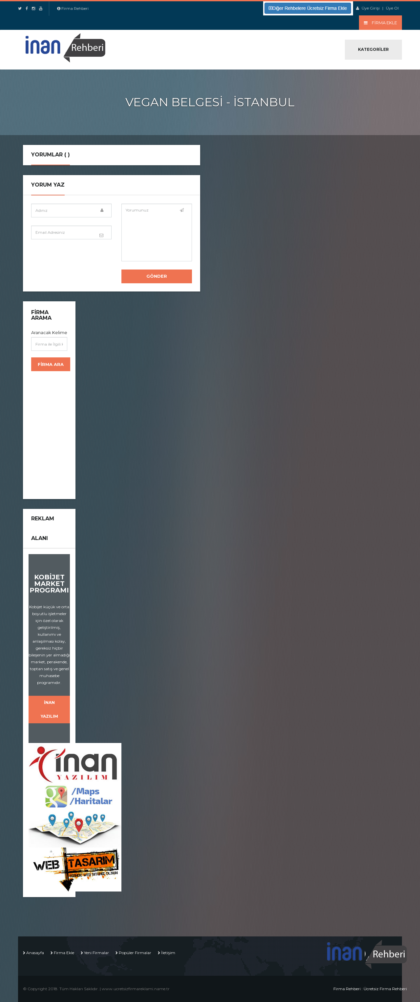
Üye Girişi (371, 8)
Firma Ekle (64, 952)
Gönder (156, 276)
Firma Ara (51, 364)
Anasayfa (35, 952)
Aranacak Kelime (49, 332)
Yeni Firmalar (96, 952)
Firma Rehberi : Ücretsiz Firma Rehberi (370, 988)
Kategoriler (373, 49)
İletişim (168, 952)
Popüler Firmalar (135, 952)
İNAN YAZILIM (49, 709)
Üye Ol (392, 8)
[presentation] (81, 260)
